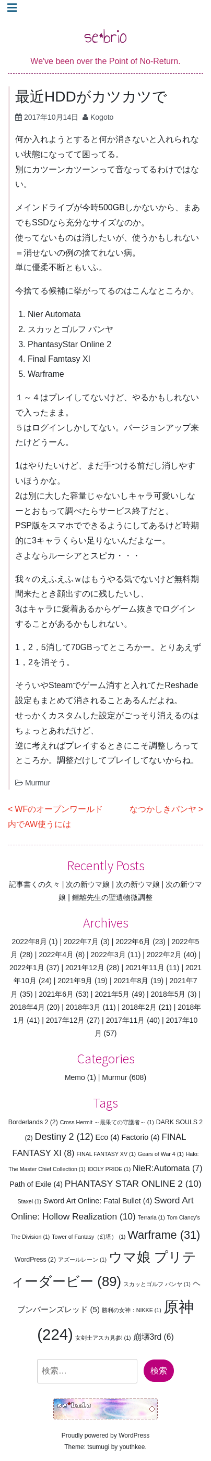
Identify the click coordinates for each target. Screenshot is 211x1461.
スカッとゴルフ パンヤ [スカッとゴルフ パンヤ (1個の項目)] (157, 1284)
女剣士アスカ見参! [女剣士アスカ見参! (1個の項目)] (103, 1338)
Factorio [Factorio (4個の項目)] (141, 1137)
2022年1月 (26, 967)
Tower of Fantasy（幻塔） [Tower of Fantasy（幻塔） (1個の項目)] (88, 1237)
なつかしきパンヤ (163, 809)
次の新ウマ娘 (88, 884)
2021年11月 (145, 967)
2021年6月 (56, 994)
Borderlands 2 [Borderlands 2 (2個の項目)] (33, 1122)
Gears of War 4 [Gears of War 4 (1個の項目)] (161, 1154)
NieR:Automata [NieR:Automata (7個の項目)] (168, 1168)
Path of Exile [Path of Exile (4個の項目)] (36, 1184)
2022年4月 (56, 954)
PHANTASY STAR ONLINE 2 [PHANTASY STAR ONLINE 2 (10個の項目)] (133, 1183)
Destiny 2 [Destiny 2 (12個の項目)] (63, 1137)
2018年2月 (139, 1007)
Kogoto (101, 117)
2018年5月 (168, 994)
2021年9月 (74, 980)
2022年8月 (29, 941)
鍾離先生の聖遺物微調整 (112, 897)
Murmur (37, 783)
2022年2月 (164, 954)
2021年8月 (130, 980)
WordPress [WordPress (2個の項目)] (35, 1259)
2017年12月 (65, 1020)
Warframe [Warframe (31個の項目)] (163, 1234)
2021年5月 (112, 994)
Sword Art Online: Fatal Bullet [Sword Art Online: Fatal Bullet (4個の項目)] (97, 1201)
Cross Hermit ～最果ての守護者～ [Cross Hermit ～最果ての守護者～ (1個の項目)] (107, 1122)
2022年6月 (132, 941)
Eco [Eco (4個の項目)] (108, 1137)
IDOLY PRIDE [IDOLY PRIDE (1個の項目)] (109, 1169)
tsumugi (98, 1447)
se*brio (105, 36)
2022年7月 (81, 941)
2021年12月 (84, 967)
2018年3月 (83, 1007)
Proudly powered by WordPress (106, 1435)
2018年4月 (27, 1007)
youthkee (132, 1447)
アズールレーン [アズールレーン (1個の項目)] (82, 1259)
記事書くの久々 (34, 884)
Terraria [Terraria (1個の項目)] (151, 1217)
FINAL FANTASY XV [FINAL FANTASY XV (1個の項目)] (106, 1154)
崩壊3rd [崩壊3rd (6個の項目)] (153, 1336)
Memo (75, 1077)
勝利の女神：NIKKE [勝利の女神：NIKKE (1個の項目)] (131, 1310)
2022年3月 (108, 954)
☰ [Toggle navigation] (12, 8)
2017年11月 (125, 1020)
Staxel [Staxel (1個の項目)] (30, 1201)
